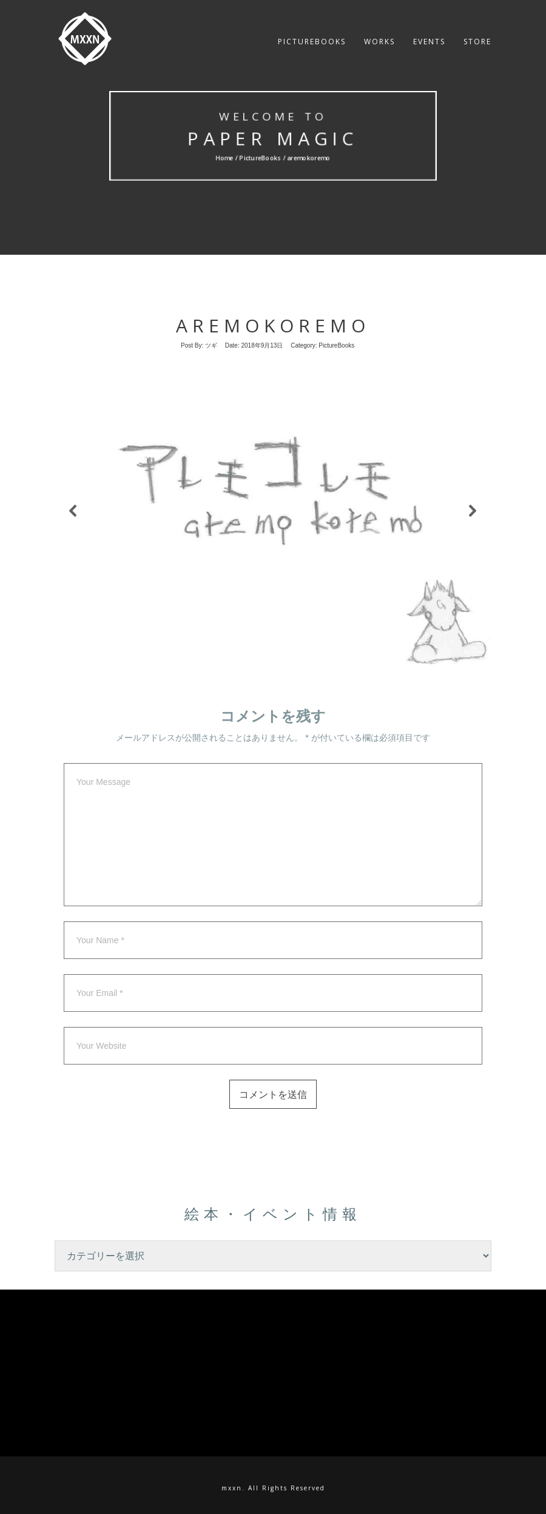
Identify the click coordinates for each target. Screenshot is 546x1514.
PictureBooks (312, 51)
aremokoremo (273, 325)
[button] (73, 510)
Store (477, 51)
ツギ (211, 345)
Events (429, 51)
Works (379, 51)
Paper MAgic (273, 138)
